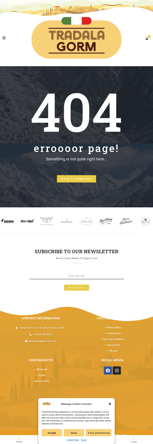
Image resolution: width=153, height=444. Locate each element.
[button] (110, 403)
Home (83, 439)
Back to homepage (76, 179)
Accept (51, 432)
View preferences (99, 432)
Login (134, 440)
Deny (74, 432)
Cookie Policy (73, 439)
